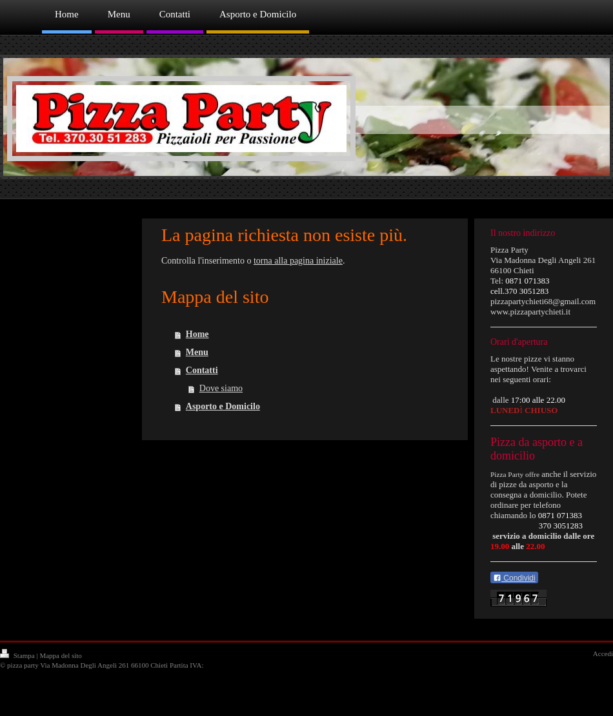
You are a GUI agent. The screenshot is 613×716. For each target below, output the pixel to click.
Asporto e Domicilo (223, 406)
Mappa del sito (60, 655)
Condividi (514, 578)
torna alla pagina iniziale (298, 261)
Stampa (18, 655)
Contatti (202, 370)
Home (197, 334)
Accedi (603, 653)
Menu (197, 352)
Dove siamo (221, 388)
